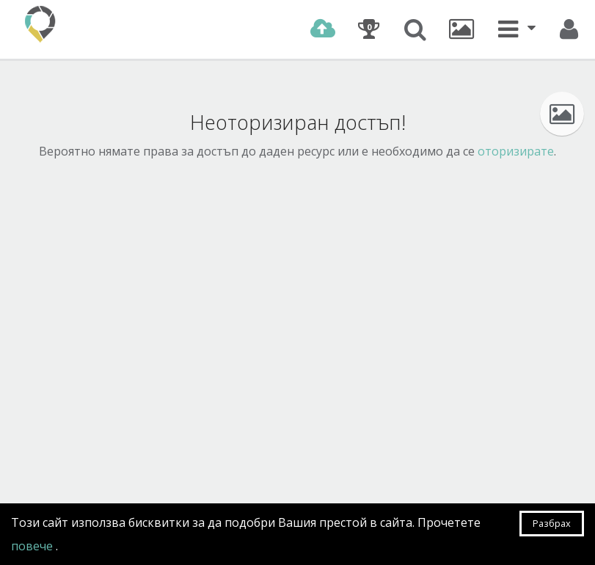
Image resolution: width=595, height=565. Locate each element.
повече (33, 546)
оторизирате (516, 151)
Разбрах (552, 523)
